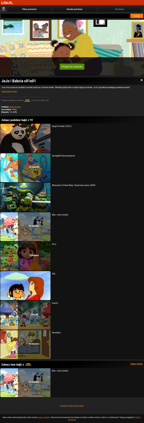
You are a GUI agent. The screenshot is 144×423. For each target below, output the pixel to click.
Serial (14, 91)
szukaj (137, 16)
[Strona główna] (7, 3)
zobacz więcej (136, 364)
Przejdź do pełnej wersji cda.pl (72, 406)
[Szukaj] (65, 16)
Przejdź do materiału (72, 66)
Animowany (6, 91)
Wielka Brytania (15, 107)
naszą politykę (43, 417)
